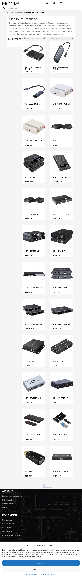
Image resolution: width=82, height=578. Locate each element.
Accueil (10, 13)
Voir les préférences (41, 569)
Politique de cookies (31, 575)
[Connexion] (47, 3)
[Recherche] (54, 3)
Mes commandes (8, 524)
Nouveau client (7, 531)
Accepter (40, 563)
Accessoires (20, 13)
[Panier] (61, 3)
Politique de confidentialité (47, 575)
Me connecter (7, 528)
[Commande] (61, 38)
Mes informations (8, 520)
